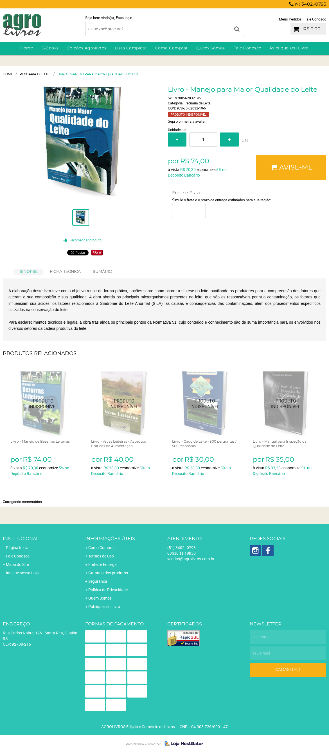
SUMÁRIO (102, 272)
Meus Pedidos (290, 19)
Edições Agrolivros (87, 48)
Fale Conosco (315, 19)
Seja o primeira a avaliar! (187, 121)
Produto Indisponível (43, 404)
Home (26, 48)
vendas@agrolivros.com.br (191, 558)
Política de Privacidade (108, 589)
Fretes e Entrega (102, 564)
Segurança (97, 581)
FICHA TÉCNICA (65, 272)
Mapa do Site (17, 564)
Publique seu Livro (289, 48)
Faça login (124, 17)
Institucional (21, 538)
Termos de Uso (101, 556)
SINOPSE (29, 272)
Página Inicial (17, 547)
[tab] (28, 272)
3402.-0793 (310, 4)
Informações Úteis (110, 538)
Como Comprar (171, 48)
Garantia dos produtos (108, 572)
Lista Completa (131, 48)
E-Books (50, 48)
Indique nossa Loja (22, 572)
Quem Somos (210, 48)
